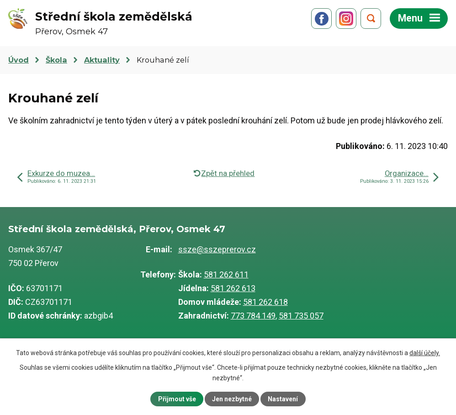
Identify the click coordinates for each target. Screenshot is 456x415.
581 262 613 (233, 288)
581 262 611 (226, 274)
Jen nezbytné (232, 399)
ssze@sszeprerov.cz (217, 249)
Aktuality (102, 59)
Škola (56, 59)
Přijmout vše (177, 399)
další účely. (424, 352)
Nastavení (283, 399)
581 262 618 (265, 302)
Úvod (18, 59)
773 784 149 (253, 315)
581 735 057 (301, 315)
